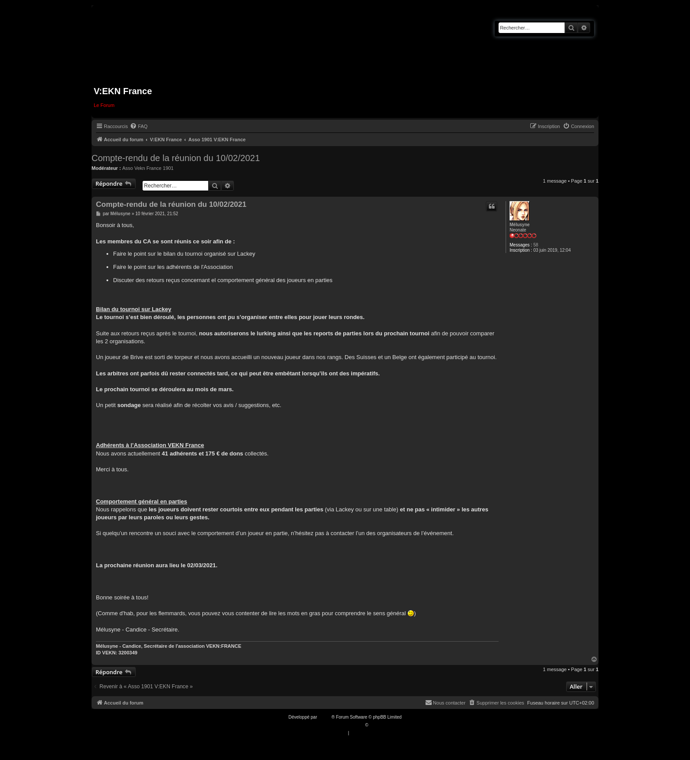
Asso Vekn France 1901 (148, 168)
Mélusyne (520, 224)
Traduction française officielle (335, 725)
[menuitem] (138, 126)
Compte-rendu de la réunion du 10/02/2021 (176, 158)
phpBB (324, 717)
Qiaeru (376, 725)
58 (535, 244)
